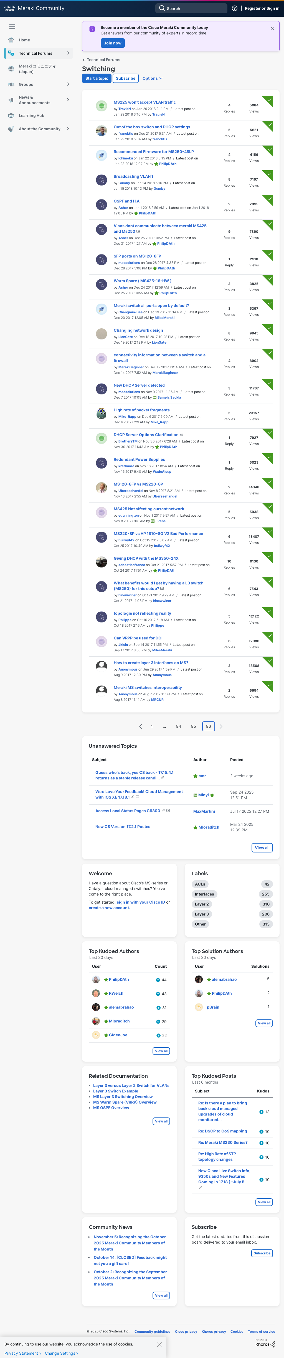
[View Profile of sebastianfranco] (131, 565)
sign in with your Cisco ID (141, 902)
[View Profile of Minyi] (203, 794)
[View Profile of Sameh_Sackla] (169, 397)
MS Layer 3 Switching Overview (123, 1096)
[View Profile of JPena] (161, 521)
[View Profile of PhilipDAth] (167, 164)
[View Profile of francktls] (125, 133)
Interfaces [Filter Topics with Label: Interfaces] (204, 894)
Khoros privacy (214, 1331)
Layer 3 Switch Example (115, 1091)
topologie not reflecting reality (142, 613)
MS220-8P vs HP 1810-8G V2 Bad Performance (158, 533)
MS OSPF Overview (111, 1107)
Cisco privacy (186, 1331)
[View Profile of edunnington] (128, 515)
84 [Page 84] (178, 726)
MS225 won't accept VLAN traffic (145, 102)
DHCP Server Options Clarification (146, 434)
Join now (112, 43)
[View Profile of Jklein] (123, 644)
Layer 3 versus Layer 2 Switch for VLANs (131, 1085)
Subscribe (125, 78)
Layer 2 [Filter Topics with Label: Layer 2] (202, 904)
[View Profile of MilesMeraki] (164, 318)
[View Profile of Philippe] (124, 620)
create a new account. (109, 907)
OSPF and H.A (127, 201)
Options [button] (150, 78)
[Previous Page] (141, 726)
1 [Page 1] (152, 726)
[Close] (159, 1346)
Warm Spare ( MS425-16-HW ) (143, 280)
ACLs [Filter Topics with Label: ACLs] (200, 884)
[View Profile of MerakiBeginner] (131, 367)
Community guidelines (153, 1331)
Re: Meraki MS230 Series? (223, 1142)
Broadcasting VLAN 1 (133, 176)
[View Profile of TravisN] (124, 109)
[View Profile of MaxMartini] (204, 811)
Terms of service (261, 1331)
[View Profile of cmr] (202, 775)
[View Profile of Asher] (123, 208)
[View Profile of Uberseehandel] (130, 491)
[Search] (191, 8)
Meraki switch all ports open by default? (151, 305)
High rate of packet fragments (142, 409)
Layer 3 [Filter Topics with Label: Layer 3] (202, 914)
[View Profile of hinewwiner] (127, 595)
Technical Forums (101, 59)
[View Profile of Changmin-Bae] (130, 312)
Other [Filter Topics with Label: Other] (200, 924)
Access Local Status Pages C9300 (128, 810)
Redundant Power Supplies (139, 459)
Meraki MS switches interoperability (148, 687)
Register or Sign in (262, 8)
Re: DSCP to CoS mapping (222, 1131)
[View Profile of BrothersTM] (128, 441)
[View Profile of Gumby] (124, 183)
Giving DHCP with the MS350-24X (146, 558)
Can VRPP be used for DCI (138, 638)
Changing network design (138, 330)
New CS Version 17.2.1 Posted (123, 826)
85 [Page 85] (193, 726)
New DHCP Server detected (139, 385)
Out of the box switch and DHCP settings (152, 126)
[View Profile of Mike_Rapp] (127, 416)
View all (262, 847)
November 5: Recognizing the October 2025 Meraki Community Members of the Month (130, 1242)
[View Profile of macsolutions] (129, 263)
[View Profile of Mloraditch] (209, 827)
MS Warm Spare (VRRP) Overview (125, 1102)
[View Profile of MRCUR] (157, 699)
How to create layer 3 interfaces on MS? (151, 662)
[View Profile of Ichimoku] (125, 158)
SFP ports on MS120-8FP (137, 256)
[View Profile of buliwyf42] (126, 540)
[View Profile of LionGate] (125, 337)
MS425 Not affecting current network (149, 508)
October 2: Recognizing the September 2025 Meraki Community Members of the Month (130, 1277)
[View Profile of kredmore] (126, 466)
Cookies (237, 1331)
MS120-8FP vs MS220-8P (138, 484)
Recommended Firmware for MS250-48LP (154, 151)
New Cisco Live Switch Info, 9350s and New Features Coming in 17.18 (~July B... (224, 1176)
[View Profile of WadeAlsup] (162, 471)
